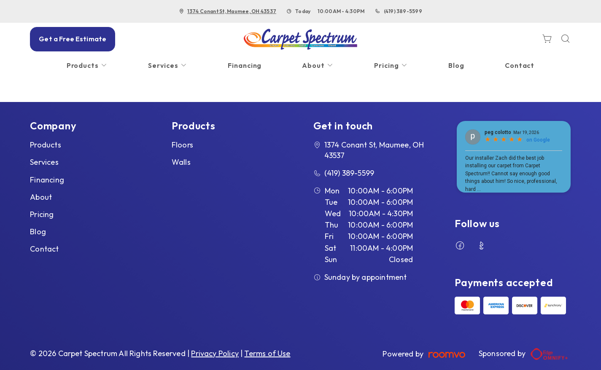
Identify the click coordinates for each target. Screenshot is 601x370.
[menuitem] (87, 65)
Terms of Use (267, 353)
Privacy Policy (215, 353)
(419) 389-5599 (403, 11)
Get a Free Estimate (72, 39)
